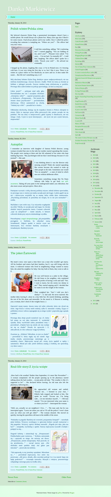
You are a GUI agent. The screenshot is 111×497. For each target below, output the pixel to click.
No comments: (32, 129)
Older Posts (66, 477)
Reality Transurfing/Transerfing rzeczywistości (88, 96)
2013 (94, 300)
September (98, 197)
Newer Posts (13, 477)
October (97, 194)
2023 (94, 158)
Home (39, 477)
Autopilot (17, 144)
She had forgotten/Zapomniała (98, 273)
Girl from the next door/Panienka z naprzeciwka (98, 265)
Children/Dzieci (79, 58)
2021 (94, 164)
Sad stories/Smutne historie (83, 85)
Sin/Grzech (78, 112)
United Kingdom (80, 69)
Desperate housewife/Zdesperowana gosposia (88, 78)
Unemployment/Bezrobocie (83, 75)
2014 (94, 185)
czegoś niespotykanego (29, 219)
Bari (76, 47)
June (96, 206)
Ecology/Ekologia (80, 91)
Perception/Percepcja (81, 126)
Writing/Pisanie (79, 53)
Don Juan (78, 94)
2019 (94, 170)
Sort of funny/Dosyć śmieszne (33, 132)
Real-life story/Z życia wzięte (29, 366)
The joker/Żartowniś (23, 253)
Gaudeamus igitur (97, 295)
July (96, 203)
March (97, 216)
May (96, 210)
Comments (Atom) (21, 481)
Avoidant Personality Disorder (84, 140)
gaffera (60, 493)
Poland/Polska (20, 132)
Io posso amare (79, 109)
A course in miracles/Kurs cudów (84, 72)
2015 (94, 182)
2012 (94, 303)
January (97, 222)
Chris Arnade (79, 132)
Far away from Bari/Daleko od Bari (98, 247)
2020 (94, 167)
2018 (94, 173)
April (96, 213)
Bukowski (78, 129)
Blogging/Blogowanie (81, 55)
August (97, 200)
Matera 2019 (78, 123)
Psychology (78, 61)
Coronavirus (78, 115)
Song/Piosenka (79, 101)
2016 (94, 179)
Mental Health (79, 118)
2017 (94, 176)
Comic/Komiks (79, 41)
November (98, 191)
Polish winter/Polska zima (27, 28)
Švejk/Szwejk (79, 143)
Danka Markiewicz (31, 8)
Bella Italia (78, 38)
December (98, 188)
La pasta (77, 121)
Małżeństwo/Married (81, 82)
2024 (94, 155)
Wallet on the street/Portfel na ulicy (98, 289)
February (97, 219)
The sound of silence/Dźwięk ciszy (85, 138)
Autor (12, 17)
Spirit (76, 135)
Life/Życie (19, 240)
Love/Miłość (79, 107)
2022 (94, 161)
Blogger (72, 493)
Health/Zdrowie (79, 104)
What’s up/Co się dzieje (98, 283)
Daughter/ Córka (97, 279)
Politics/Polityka (80, 88)
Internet (77, 64)
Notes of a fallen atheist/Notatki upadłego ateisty (98, 255)
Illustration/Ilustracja (81, 50)
